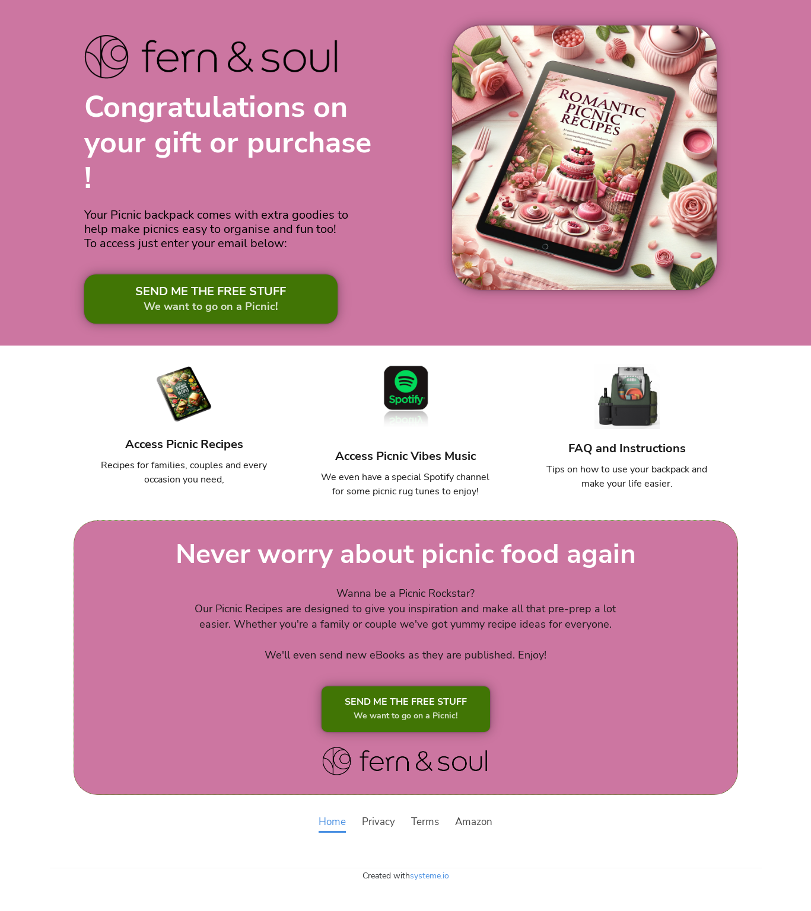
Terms (425, 822)
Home (332, 822)
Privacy (378, 822)
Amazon (473, 822)
